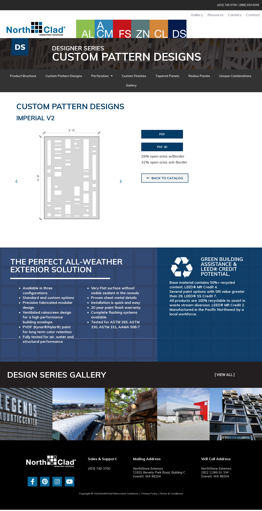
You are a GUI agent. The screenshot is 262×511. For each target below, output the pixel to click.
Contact (253, 14)
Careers (235, 14)
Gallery (197, 14)
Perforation (102, 75)
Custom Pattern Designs (63, 76)
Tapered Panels (167, 76)
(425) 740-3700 (227, 5)
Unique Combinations (235, 76)
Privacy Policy (149, 493)
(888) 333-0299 (249, 5)
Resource (216, 14)
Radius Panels (199, 76)
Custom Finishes (134, 76)
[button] (16, 181)
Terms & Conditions (171, 493)
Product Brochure (23, 76)
